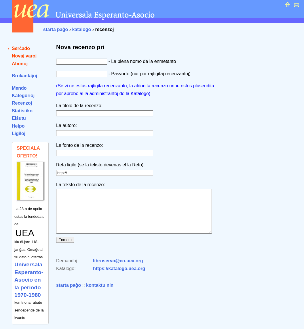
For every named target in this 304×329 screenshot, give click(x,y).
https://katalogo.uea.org (119, 277)
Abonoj (20, 63)
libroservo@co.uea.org (118, 269)
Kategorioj (23, 95)
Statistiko (22, 110)
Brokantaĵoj (24, 75)
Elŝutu (19, 118)
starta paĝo (55, 29)
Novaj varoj (24, 55)
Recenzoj (22, 103)
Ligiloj (18, 133)
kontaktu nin (99, 293)
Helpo (18, 126)
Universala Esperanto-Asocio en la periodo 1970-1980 (28, 279)
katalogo (81, 29)
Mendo (19, 88)
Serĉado (21, 48)
